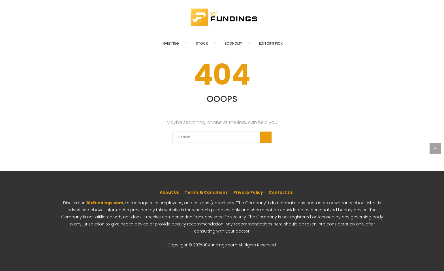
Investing (170, 43)
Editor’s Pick (271, 43)
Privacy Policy (248, 192)
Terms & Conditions (206, 192)
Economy (233, 43)
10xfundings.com (104, 203)
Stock (202, 43)
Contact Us (281, 192)
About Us (169, 192)
